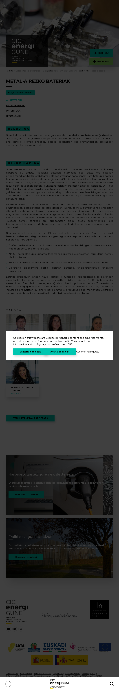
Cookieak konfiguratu (87, 351)
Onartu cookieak (59, 351)
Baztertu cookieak (30, 351)
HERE (69, 344)
